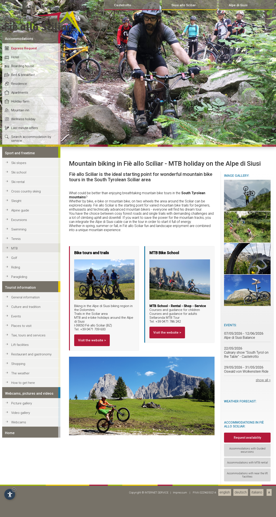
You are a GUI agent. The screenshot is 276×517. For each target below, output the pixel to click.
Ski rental (18, 449)
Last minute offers (24, 395)
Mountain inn (20, 377)
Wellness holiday (23, 386)
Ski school (18, 439)
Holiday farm (20, 368)
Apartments (19, 359)
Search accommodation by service (31, 406)
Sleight (16, 468)
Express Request (24, 315)
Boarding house (22, 333)
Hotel (15, 324)
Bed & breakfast (23, 342)
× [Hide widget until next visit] (14, 489)
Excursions (19, 487)
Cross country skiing (26, 458)
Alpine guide (20, 477)
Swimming (18, 496)
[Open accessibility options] (9, 494)
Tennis (16, 506)
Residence (19, 351)
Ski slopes (18, 430)
